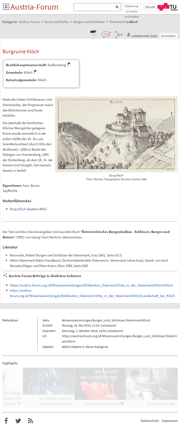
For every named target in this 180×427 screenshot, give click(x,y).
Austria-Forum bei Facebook (6, 421)
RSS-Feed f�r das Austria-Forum (30, 421)
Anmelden (168, 36)
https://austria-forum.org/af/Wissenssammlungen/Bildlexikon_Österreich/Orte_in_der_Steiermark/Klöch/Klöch (91, 285)
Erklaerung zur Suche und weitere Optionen (131, 7)
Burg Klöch (18, 209)
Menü (150, 7)
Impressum (170, 420)
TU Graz (168, 7)
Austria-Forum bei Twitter (18, 421)
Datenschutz (150, 420)
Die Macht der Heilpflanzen (102, 403)
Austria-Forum (34, 7)
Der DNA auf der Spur (161, 403)
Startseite (6, 7)
